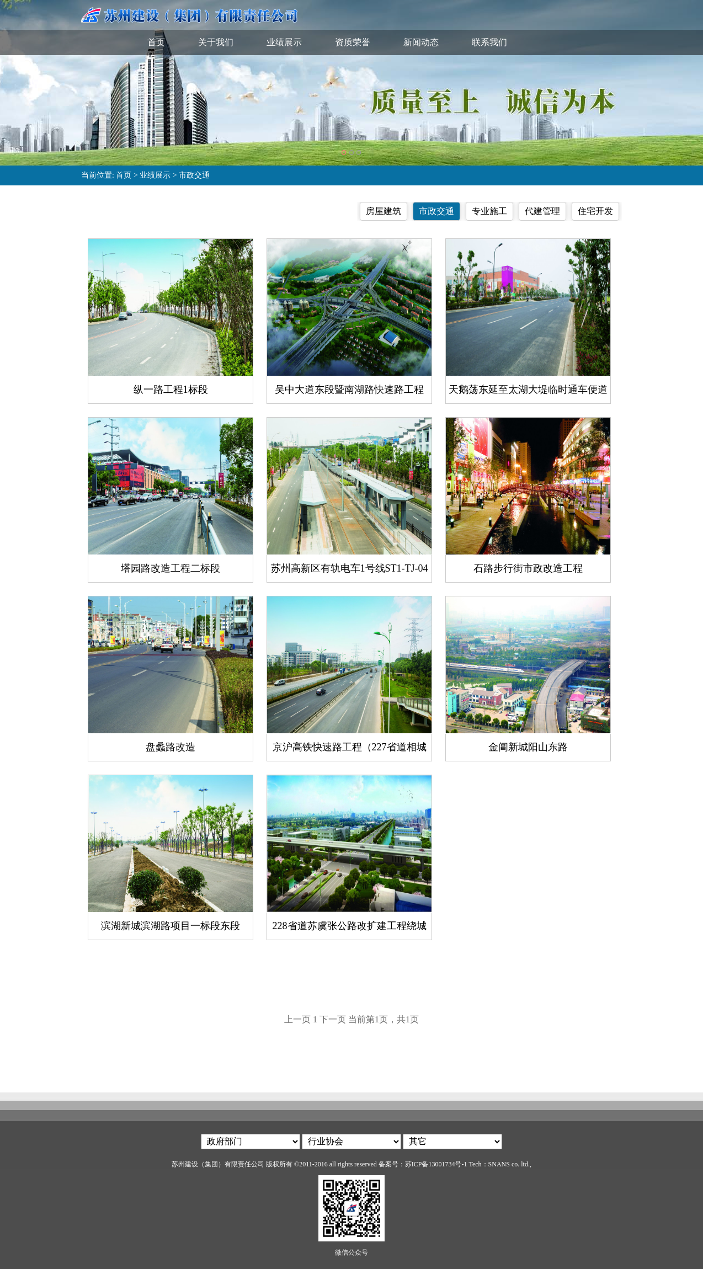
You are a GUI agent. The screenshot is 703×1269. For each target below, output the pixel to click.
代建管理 (542, 211)
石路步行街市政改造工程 (528, 568)
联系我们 (489, 42)
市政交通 (194, 175)
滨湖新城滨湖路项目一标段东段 (170, 925)
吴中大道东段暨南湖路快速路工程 (349, 389)
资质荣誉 (352, 42)
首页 (156, 42)
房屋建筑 (383, 211)
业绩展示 (284, 42)
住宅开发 (595, 211)
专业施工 (489, 211)
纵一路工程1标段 (171, 389)
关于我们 (215, 42)
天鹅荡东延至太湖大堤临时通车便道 (528, 389)
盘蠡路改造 (170, 747)
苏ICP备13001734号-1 (436, 1164)
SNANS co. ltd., (509, 1164)
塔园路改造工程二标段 (170, 568)
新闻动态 (421, 42)
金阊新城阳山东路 (528, 747)
